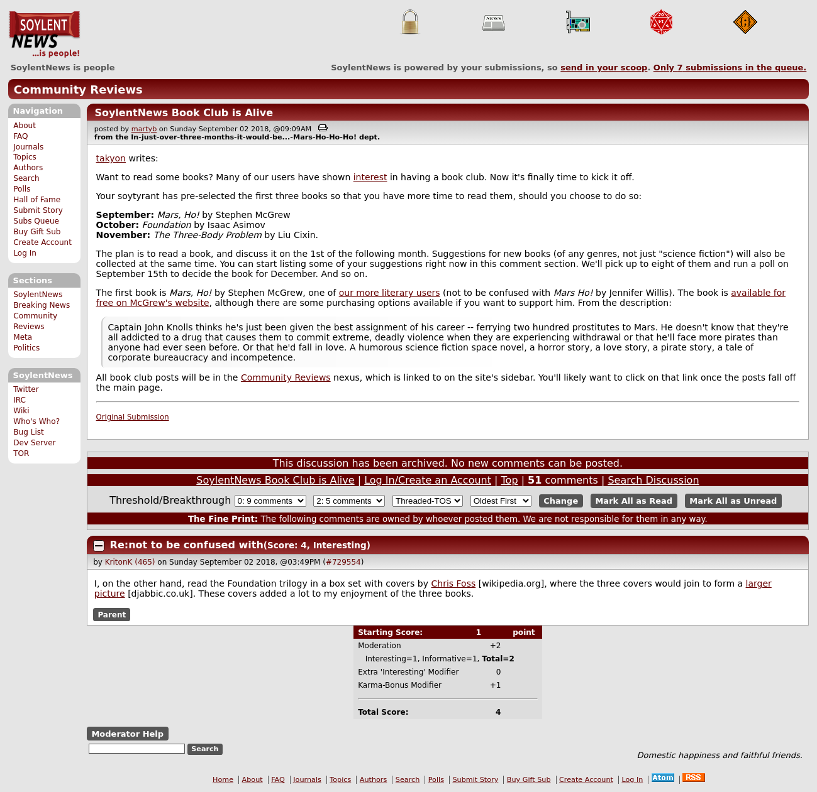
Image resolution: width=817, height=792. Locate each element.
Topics (24, 157)
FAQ (20, 136)
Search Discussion (653, 480)
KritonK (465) (130, 562)
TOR (21, 453)
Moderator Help (127, 734)
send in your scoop (603, 67)
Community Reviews (78, 89)
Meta (22, 337)
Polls (21, 189)
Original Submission (132, 417)
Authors (28, 167)
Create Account (42, 242)
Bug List (28, 432)
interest (370, 177)
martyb (144, 129)
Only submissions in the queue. (729, 67)
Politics (26, 348)
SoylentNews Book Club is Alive (183, 113)
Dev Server (34, 442)
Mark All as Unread (733, 501)
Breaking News (41, 305)
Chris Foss (453, 583)
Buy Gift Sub (36, 231)
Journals (28, 147)
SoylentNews (44, 34)
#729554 (343, 562)
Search (26, 178)
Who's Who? (36, 421)
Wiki (21, 410)
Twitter (25, 389)
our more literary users (389, 293)
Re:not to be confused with (187, 545)
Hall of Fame (36, 199)
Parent (111, 614)
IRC (19, 400)
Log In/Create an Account (427, 480)
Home (223, 780)
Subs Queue (36, 221)
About (24, 125)
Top (509, 480)
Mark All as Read (633, 501)
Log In (24, 253)
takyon (111, 158)
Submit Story (38, 210)
